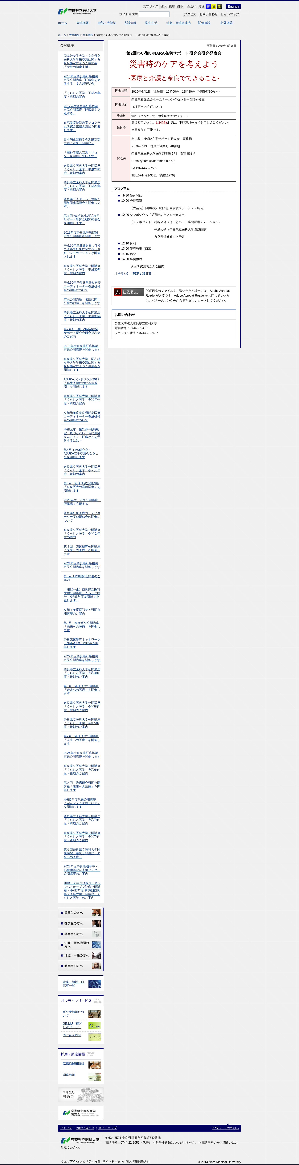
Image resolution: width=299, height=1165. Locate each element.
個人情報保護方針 (138, 1161)
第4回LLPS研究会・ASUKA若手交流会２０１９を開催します (81, 453)
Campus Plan (72, 1035)
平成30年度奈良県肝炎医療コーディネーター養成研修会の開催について (82, 286)
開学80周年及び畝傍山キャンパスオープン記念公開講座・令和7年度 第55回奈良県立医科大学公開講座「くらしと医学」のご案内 (82, 890)
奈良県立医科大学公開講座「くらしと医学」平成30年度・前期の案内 (82, 269)
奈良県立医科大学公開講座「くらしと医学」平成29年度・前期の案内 (82, 186)
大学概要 (74, 34)
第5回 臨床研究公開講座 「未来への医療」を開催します (82, 626)
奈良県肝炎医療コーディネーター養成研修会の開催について (82, 516)
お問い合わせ (85, 1128)
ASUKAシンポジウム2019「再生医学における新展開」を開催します (81, 383)
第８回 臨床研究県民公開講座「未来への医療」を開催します (82, 786)
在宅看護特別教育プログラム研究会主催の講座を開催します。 (82, 126)
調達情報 (69, 1075)
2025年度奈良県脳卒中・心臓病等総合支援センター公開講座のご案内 (82, 870)
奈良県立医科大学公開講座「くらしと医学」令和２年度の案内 (82, 533)
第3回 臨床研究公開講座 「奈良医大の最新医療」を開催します (82, 487)
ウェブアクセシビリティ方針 (80, 1161)
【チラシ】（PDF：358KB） (134, 273)
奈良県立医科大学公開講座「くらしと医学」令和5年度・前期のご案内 (82, 706)
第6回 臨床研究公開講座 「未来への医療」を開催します (82, 689)
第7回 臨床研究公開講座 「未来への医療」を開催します (82, 740)
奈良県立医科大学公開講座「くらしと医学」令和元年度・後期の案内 (82, 470)
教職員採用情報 (73, 1063)
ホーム (62, 34)
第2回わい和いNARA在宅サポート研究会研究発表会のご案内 (82, 333)
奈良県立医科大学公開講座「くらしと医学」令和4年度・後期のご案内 (82, 673)
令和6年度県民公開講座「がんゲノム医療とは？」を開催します (82, 803)
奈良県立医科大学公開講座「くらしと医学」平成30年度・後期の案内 (82, 316)
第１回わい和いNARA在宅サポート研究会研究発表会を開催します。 (82, 219)
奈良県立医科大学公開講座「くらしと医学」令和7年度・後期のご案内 (82, 836)
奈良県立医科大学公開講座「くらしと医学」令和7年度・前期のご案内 (82, 820)
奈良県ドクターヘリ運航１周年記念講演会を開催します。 (82, 202)
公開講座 (88, 34)
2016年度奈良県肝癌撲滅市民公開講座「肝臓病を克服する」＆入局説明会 (82, 80)
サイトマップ (107, 1128)
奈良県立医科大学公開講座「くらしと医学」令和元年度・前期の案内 (82, 399)
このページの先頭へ (225, 1128)
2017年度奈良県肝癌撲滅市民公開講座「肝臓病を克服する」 (82, 109)
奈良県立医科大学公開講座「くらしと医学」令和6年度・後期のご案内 (82, 769)
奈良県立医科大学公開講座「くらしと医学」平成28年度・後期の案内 (82, 169)
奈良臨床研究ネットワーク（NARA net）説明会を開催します (82, 643)
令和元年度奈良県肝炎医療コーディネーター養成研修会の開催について (82, 416)
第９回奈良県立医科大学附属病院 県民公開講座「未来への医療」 (82, 853)
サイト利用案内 (113, 1161)
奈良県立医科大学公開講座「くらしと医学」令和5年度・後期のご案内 (82, 723)
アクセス (66, 1128)
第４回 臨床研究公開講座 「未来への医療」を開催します (82, 550)
